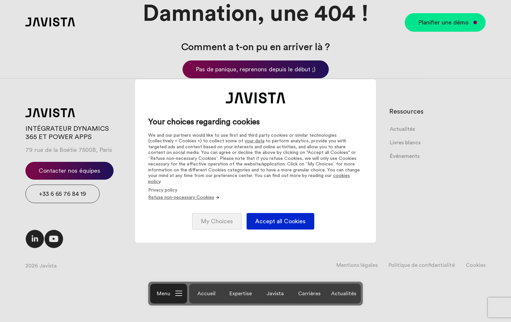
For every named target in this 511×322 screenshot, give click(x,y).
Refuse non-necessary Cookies (184, 197)
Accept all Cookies (280, 221)
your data (254, 141)
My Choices (217, 221)
